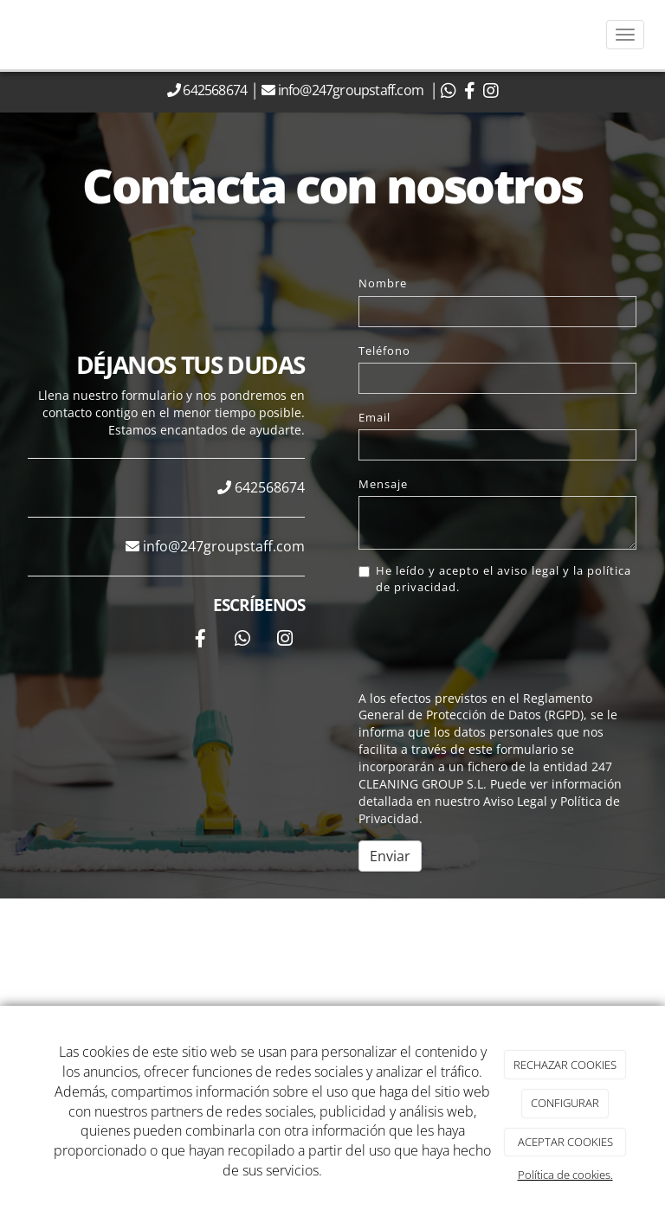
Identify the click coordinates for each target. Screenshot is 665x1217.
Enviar (390, 856)
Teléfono (384, 350)
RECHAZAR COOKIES (565, 1064)
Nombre (382, 283)
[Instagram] (285, 640)
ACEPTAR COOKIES (565, 1141)
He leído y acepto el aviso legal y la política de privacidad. (494, 578)
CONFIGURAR (565, 1103)
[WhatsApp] (242, 640)
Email (374, 417)
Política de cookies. (565, 1174)
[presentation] (490, 643)
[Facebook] (200, 640)
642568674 (213, 90)
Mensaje (383, 484)
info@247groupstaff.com (352, 90)
